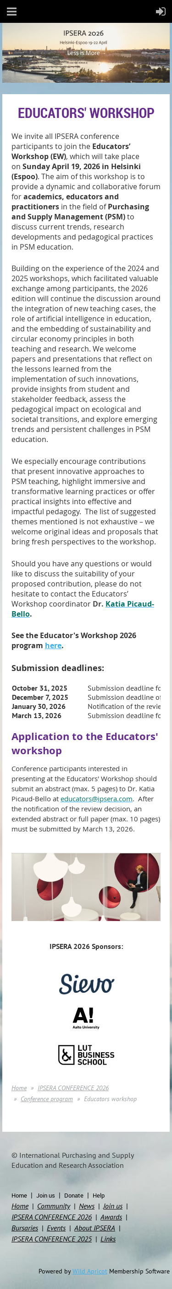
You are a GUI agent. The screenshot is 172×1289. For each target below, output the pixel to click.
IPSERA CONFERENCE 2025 (51, 1238)
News (86, 1205)
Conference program (47, 1099)
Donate (73, 1195)
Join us (45, 1195)
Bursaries (24, 1227)
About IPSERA (94, 1227)
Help (99, 1195)
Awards (111, 1216)
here (53, 645)
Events (56, 1227)
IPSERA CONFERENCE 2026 (73, 1088)
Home (19, 1088)
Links (108, 1238)
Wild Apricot (89, 1271)
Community (53, 1205)
